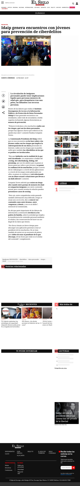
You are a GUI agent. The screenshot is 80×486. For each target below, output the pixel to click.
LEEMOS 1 (72, 7)
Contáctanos (8, 470)
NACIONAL (21, 7)
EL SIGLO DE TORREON (42, 452)
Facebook (3, 97)
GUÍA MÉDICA (19, 452)
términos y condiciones (66, 474)
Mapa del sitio (20, 472)
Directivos (8, 468)
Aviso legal (21, 469)
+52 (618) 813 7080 (65, 480)
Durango (40, 13)
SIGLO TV (53, 7)
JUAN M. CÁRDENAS (8, 78)
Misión (7, 465)
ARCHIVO (58, 7)
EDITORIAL (37, 7)
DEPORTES (43, 7)
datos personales (33, 259)
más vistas (64, 368)
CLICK (48, 7)
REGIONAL (15, 7)
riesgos (43, 259)
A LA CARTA (20, 455)
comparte (3, 114)
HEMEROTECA (65, 7)
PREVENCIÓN (4, 24)
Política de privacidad (21, 466)
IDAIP (4, 261)
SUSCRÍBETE (5, 8)
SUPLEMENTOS (9, 451)
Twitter (3, 102)
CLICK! (7, 454)
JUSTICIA (9, 7)
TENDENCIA (64, 132)
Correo (3, 108)
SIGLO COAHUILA (52, 452)
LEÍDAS (63, 183)
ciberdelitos (23, 259)
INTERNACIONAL (29, 7)
